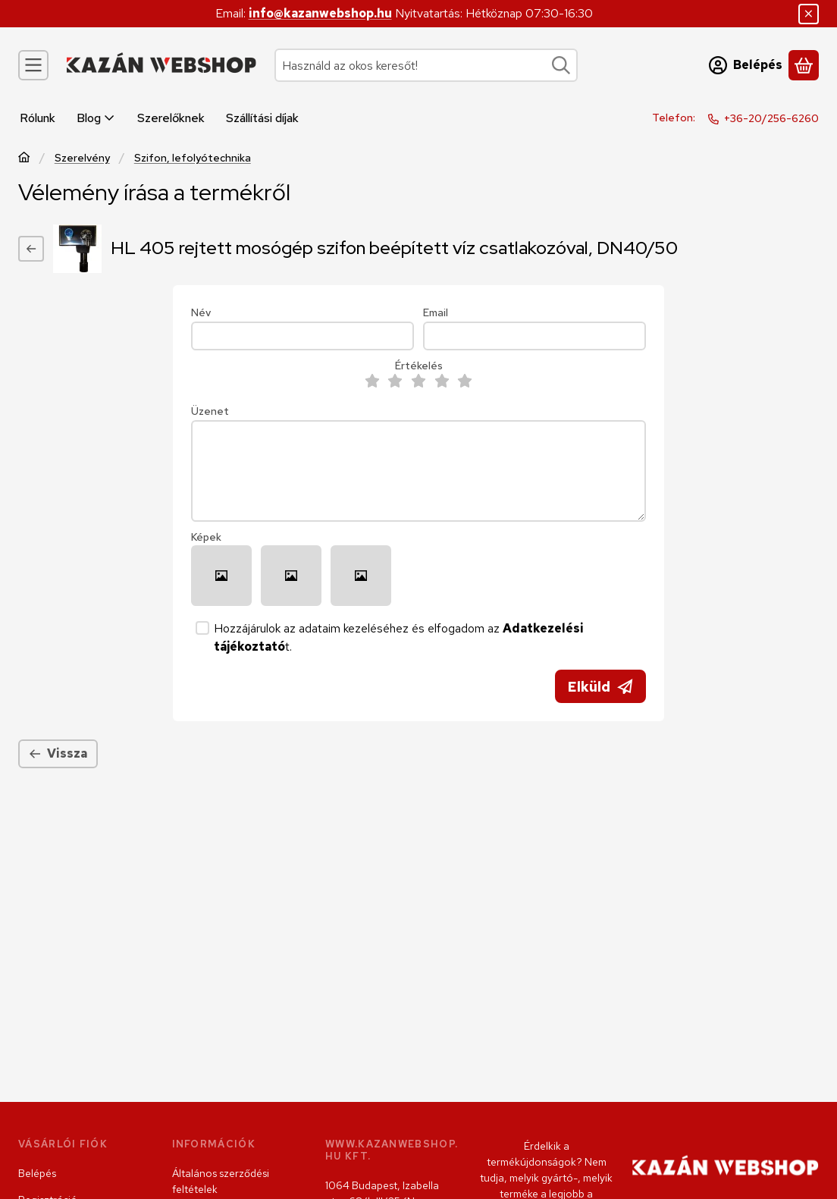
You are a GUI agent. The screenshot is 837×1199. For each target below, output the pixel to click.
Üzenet (210, 411)
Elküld (600, 686)
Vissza (58, 753)
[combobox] (426, 65)
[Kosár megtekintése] (803, 65)
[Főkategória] (24, 159)
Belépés (37, 1173)
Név (201, 312)
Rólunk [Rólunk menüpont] (37, 118)
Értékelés (419, 365)
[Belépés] (745, 65)
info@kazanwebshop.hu (320, 13)
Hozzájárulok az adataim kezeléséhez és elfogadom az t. (399, 637)
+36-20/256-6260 (771, 118)
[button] (221, 575)
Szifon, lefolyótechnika (192, 158)
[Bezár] (808, 14)
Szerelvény (82, 158)
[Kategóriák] (33, 65)
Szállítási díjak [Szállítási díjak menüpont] (262, 118)
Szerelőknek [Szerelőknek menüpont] (171, 118)
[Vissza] (31, 249)
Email (435, 312)
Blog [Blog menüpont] (96, 118)
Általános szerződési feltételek (220, 1181)
